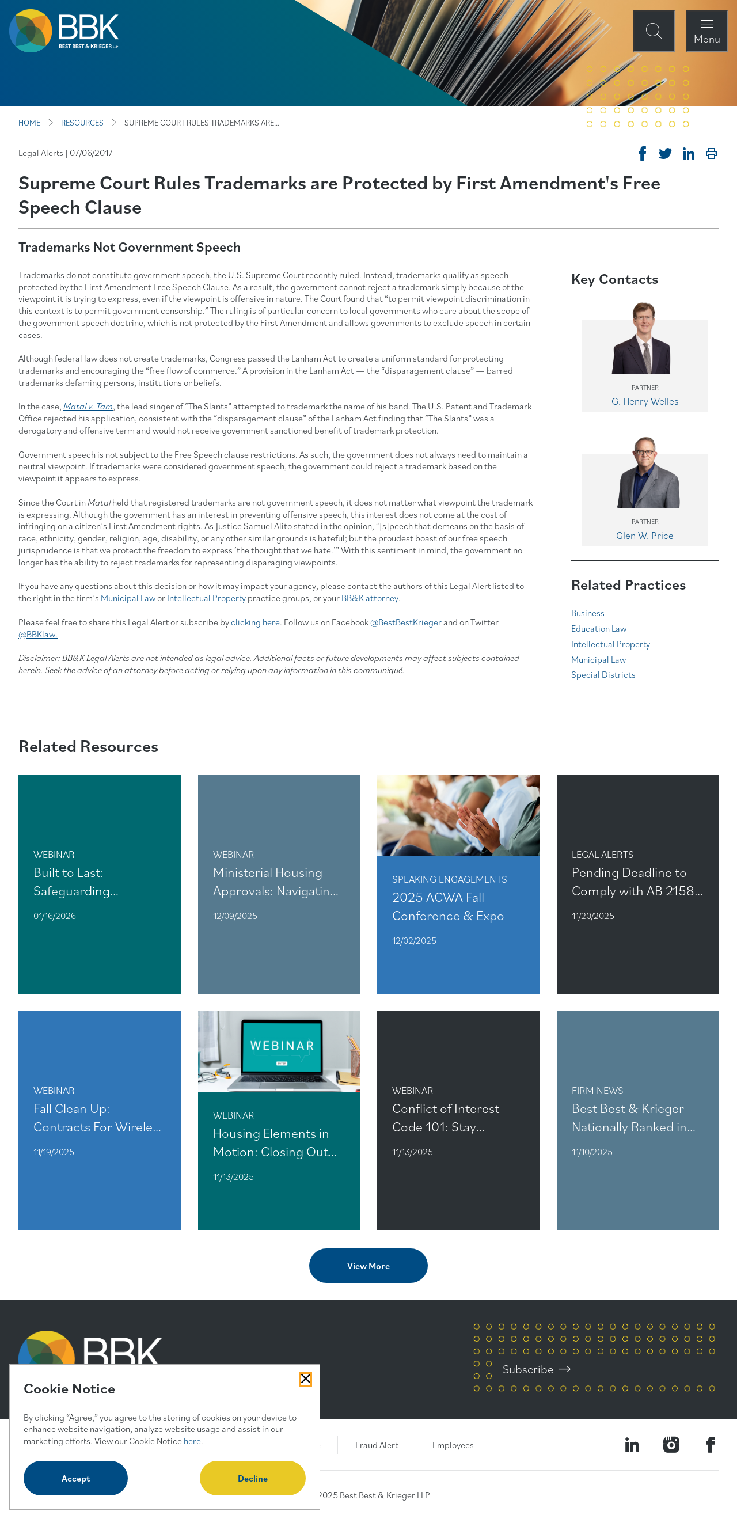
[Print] (712, 154)
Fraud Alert (376, 1444)
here (192, 1440)
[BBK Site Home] (64, 30)
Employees (453, 1444)
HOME (29, 122)
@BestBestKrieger (406, 622)
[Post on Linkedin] (689, 154)
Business (588, 612)
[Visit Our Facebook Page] (710, 1445)
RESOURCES (82, 122)
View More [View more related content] (368, 1265)
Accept (76, 1478)
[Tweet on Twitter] (666, 154)
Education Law (598, 628)
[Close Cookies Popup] (305, 1379)
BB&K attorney (369, 597)
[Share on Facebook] (642, 154)
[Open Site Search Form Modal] (654, 31)
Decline (253, 1478)
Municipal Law (128, 597)
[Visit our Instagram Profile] (671, 1445)
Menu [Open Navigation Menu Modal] (707, 38)
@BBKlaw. (38, 634)
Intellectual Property (206, 597)
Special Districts (603, 674)
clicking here (255, 622)
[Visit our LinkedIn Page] (632, 1445)
